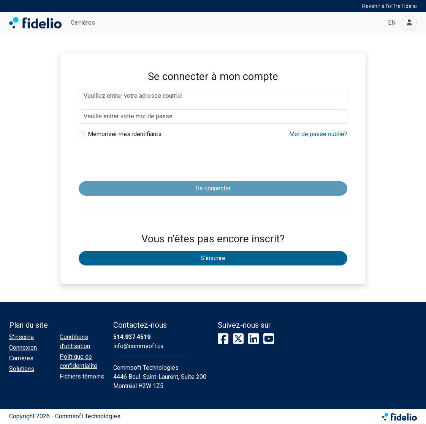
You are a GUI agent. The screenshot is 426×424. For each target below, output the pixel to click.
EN (392, 22)
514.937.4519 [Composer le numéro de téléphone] (131, 337)
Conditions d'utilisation (75, 341)
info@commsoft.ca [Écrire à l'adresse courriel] (138, 346)
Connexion (23, 347)
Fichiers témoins (82, 376)
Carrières (83, 22)
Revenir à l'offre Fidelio (389, 6)
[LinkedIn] (253, 339)
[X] (238, 339)
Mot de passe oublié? (318, 134)
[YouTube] (268, 339)
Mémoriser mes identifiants (125, 134)
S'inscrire (213, 258)
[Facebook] (223, 339)
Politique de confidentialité (78, 361)
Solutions (21, 368)
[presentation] (213, 160)
